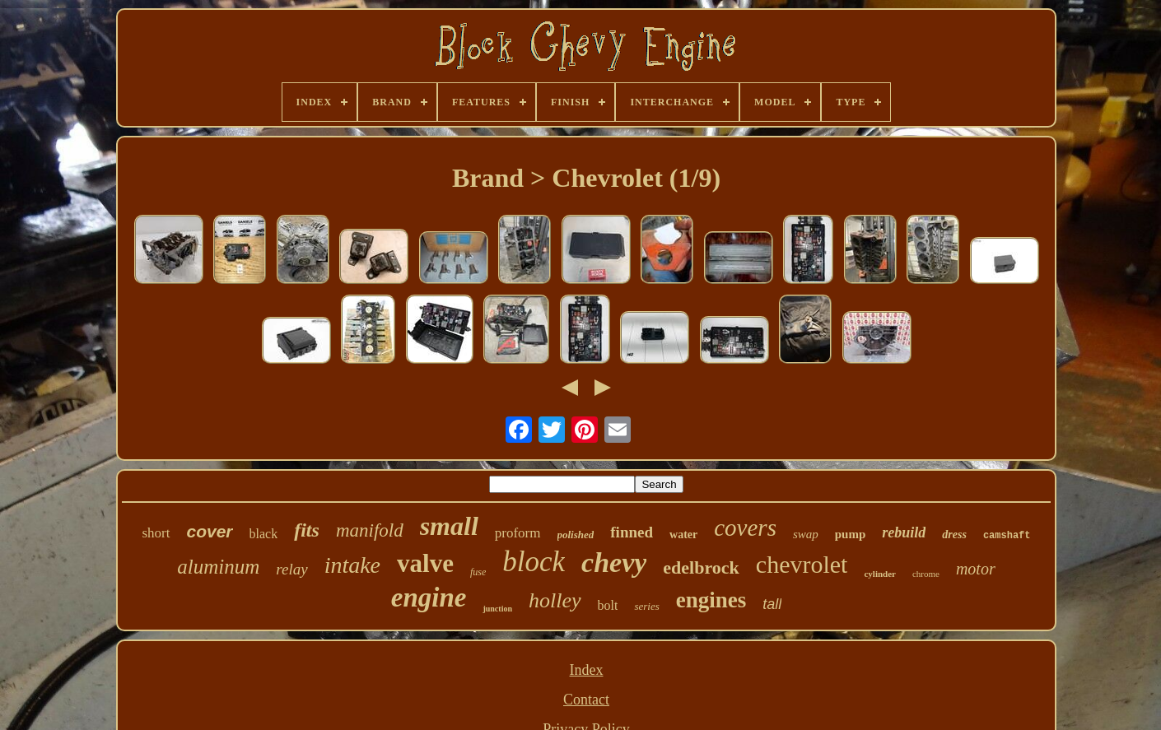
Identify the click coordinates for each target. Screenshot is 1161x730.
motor (975, 569)
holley (555, 600)
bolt (608, 605)
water (683, 534)
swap (805, 534)
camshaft (1007, 536)
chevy (613, 562)
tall (771, 604)
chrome (926, 574)
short (156, 533)
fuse (478, 572)
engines (711, 600)
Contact (586, 699)
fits (306, 530)
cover (210, 531)
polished (575, 534)
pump (850, 534)
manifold (369, 530)
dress (954, 534)
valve (425, 563)
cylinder (880, 574)
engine (429, 597)
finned (631, 532)
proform (518, 533)
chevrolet (802, 564)
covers (745, 527)
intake (352, 565)
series (646, 606)
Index (587, 670)
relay (291, 569)
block (533, 562)
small (449, 526)
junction (497, 608)
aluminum (218, 567)
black (263, 534)
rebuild (904, 532)
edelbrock (701, 567)
